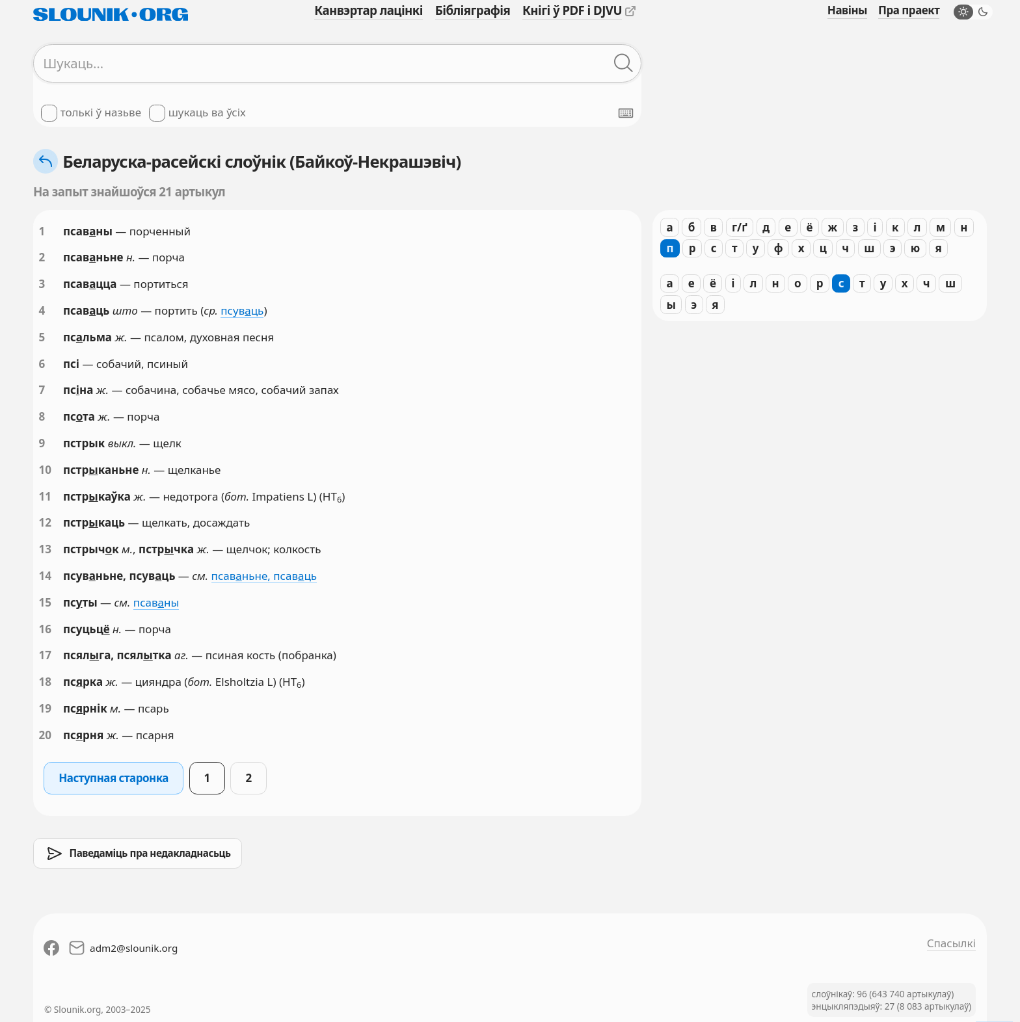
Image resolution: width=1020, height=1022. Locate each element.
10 (45, 469)
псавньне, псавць (264, 575)
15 (45, 602)
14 (45, 575)
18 (45, 681)
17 (45, 655)
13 (45, 549)
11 (45, 496)
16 (45, 629)
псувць (242, 310)
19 (45, 708)
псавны (156, 602)
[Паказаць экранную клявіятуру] (626, 113)
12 (45, 522)
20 (45, 734)
